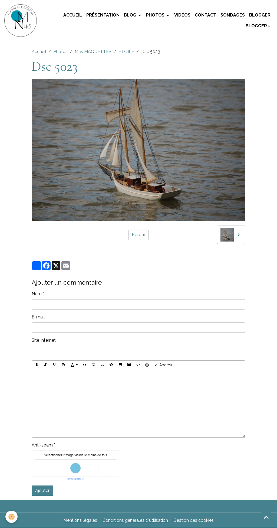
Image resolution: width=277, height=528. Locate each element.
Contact (205, 15)
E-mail (38, 317)
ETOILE (126, 51)
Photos (156, 15)
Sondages (232, 15)
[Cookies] (11, 517)
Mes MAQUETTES (93, 51)
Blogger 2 (258, 25)
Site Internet (44, 340)
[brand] (21, 20)
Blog (130, 15)
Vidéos (182, 15)
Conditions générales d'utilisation (135, 520)
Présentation (103, 15)
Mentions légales (80, 520)
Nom (37, 293)
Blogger (260, 15)
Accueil (72, 15)
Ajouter (42, 490)
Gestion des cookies (193, 520)
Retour (138, 234)
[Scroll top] (266, 517)
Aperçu (163, 364)
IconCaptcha (74, 478)
